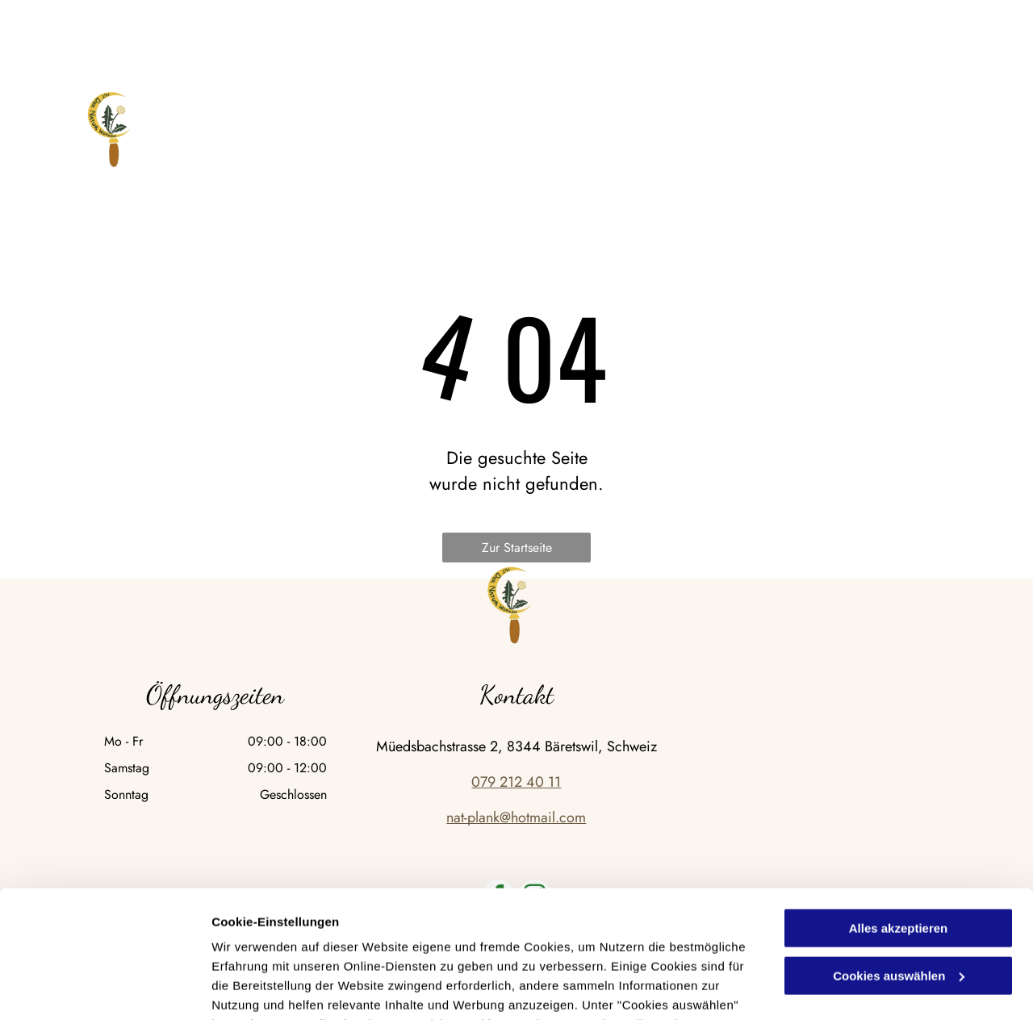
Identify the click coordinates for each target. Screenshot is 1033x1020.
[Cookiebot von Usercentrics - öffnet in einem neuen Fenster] (104, 988)
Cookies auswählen (268, 988)
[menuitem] (218, 127)
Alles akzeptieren (898, 809)
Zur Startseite (517, 547)
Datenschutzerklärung (396, 944)
